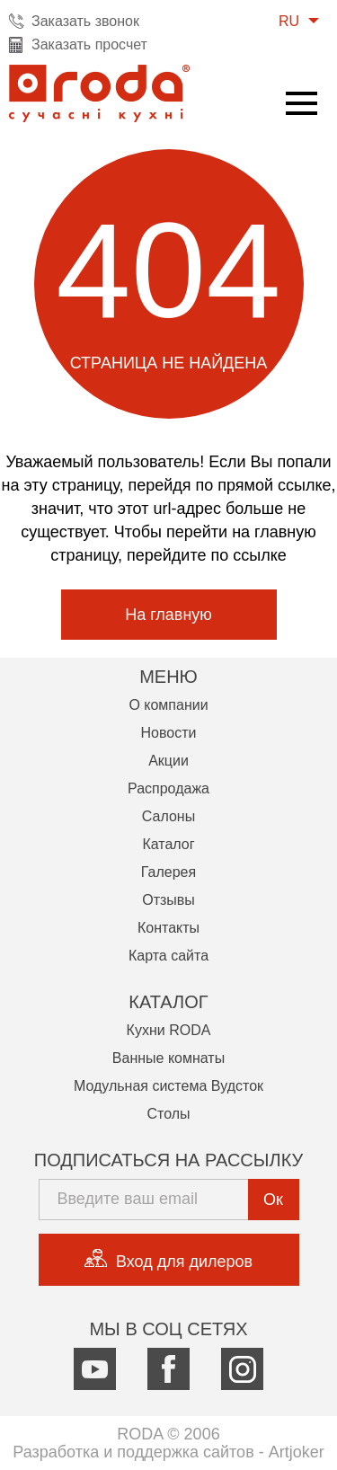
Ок (273, 1200)
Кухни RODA (169, 1030)
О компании (168, 705)
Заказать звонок (85, 21)
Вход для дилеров (168, 1260)
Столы (168, 1113)
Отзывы (168, 900)
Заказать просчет (89, 44)
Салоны (168, 816)
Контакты (168, 927)
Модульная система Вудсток (168, 1086)
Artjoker (296, 1452)
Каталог (168, 844)
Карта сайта (168, 955)
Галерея (168, 872)
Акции (168, 760)
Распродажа (168, 788)
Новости (169, 732)
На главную (168, 615)
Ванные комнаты (168, 1058)
